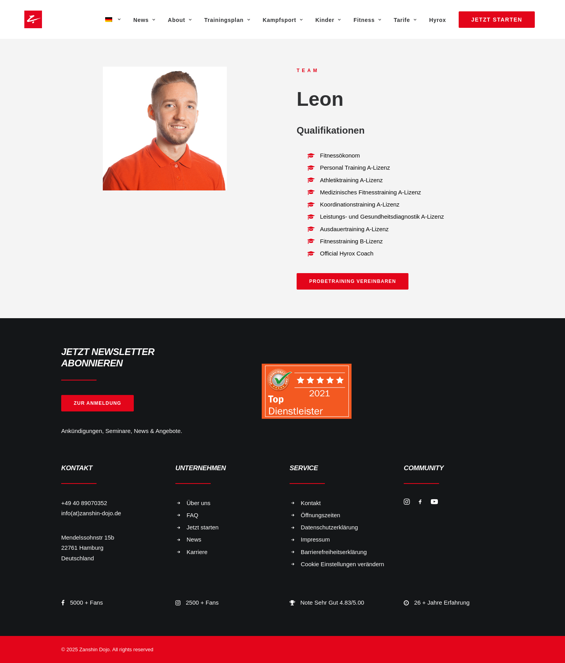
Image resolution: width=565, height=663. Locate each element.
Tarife (405, 20)
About (180, 20)
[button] (407, 502)
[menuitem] (112, 19)
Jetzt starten (203, 527)
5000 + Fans (86, 602)
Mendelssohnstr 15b (87, 537)
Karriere (197, 552)
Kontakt (311, 503)
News (144, 20)
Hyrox (437, 20)
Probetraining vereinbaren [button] (352, 281)
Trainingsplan (227, 20)
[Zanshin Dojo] (23, 19)
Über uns (199, 503)
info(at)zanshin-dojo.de (91, 513)
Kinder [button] (328, 20)
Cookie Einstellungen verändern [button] (343, 564)
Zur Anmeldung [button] (97, 403)
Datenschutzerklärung (329, 527)
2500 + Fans (202, 602)
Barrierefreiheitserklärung (334, 552)
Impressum (315, 539)
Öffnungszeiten (321, 515)
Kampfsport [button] (282, 20)
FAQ (193, 515)
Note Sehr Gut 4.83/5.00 (333, 602)
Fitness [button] (367, 20)
